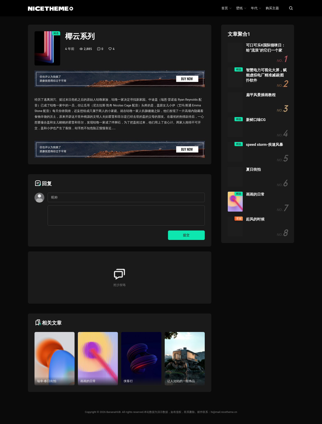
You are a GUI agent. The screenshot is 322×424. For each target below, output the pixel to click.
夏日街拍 (253, 169)
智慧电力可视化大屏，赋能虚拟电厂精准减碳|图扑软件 (266, 75)
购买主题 (272, 8)
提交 (186, 235)
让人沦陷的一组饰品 (181, 381)
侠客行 (128, 381)
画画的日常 (88, 381)
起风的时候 (255, 219)
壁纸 (241, 8)
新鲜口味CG (256, 120)
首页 (226, 8)
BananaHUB (113, 412)
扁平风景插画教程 (261, 95)
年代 (256, 8)
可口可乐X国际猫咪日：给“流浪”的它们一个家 (265, 47)
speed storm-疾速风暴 (264, 144)
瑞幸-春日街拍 (46, 381)
